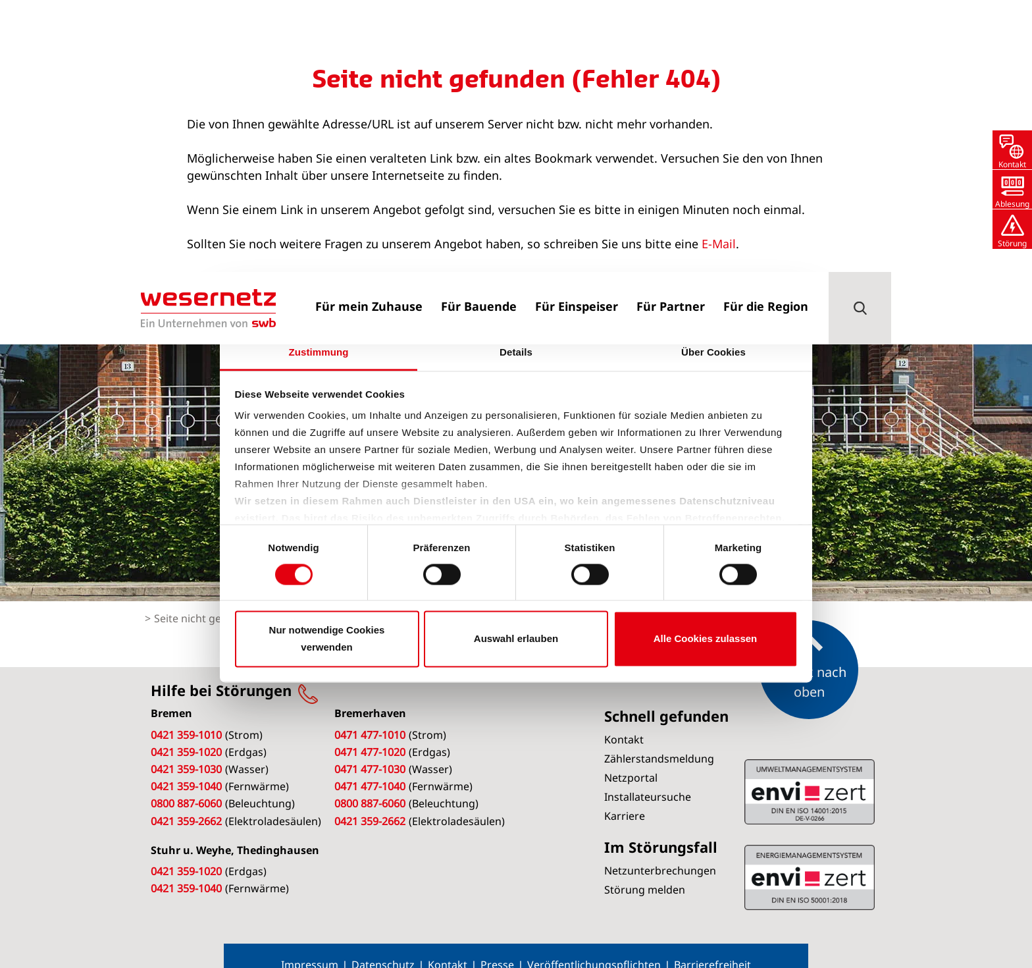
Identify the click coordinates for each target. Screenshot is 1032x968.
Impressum (309, 945)
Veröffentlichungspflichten (594, 945)
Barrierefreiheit (712, 945)
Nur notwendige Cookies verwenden (327, 638)
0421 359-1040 (186, 766)
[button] (860, 36)
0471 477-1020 (369, 732)
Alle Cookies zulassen (706, 638)
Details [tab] (516, 352)
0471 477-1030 (369, 749)
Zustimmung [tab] (319, 352)
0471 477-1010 (369, 715)
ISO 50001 (809, 772)
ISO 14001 (809, 857)
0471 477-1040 (369, 766)
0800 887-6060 (186, 783)
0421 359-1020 (186, 732)
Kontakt (447, 945)
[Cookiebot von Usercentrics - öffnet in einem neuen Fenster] (740, 310)
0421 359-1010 (186, 715)
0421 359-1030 (186, 749)
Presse (497, 945)
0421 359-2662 (186, 801)
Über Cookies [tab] (713, 352)
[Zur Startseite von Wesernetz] (208, 36)
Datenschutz (383, 945)
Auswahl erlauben (516, 638)
